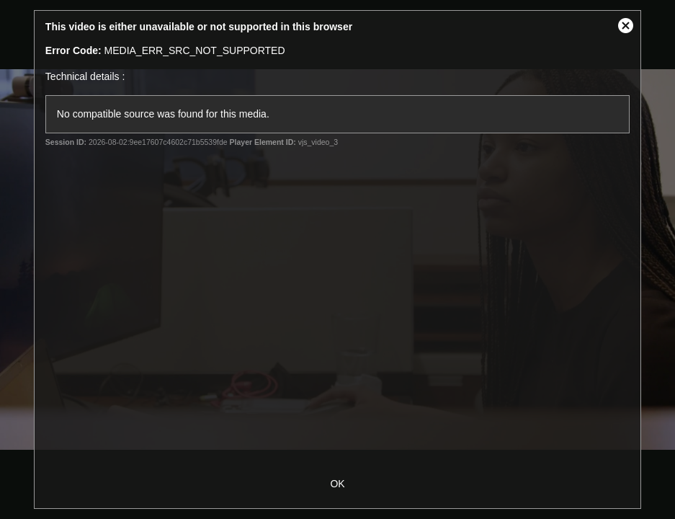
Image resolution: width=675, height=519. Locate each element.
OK (337, 483)
